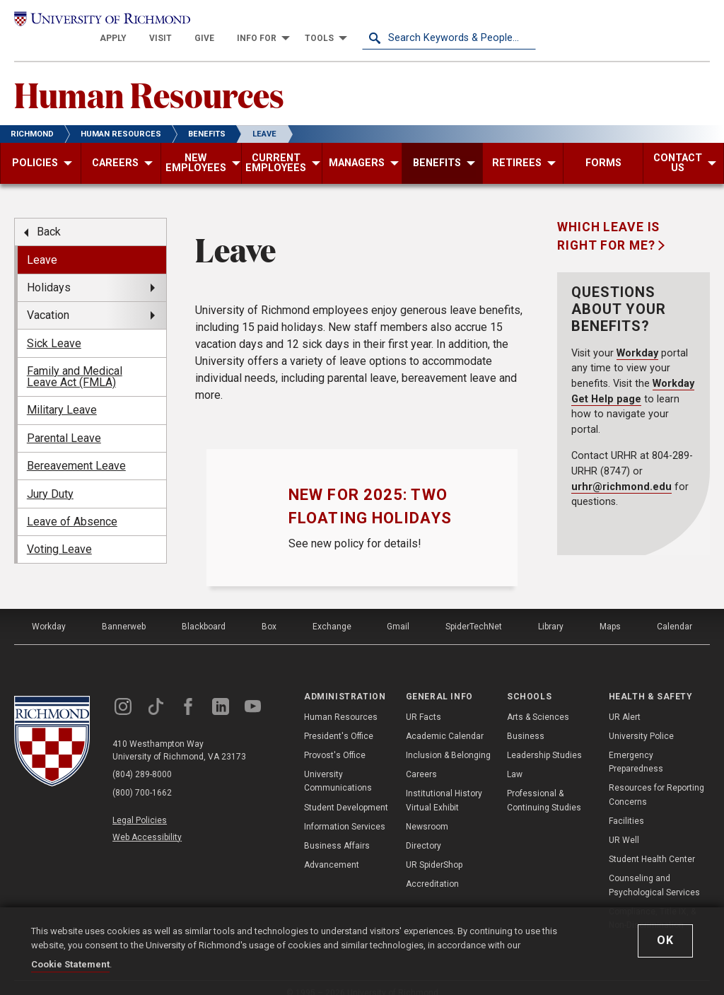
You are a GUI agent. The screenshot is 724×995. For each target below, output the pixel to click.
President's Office (338, 721)
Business (525, 721)
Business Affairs (337, 830)
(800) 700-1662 (142, 778)
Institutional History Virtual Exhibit (444, 784)
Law (514, 759)
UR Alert (625, 701)
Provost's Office (335, 740)
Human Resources (149, 78)
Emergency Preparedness (636, 746)
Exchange (332, 611)
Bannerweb (124, 611)
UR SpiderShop (434, 849)
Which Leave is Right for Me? (608, 220)
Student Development (346, 792)
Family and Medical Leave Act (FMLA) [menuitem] (74, 361)
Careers (421, 759)
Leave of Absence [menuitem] (72, 506)
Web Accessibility (147, 821)
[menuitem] (287, 23)
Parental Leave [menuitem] (64, 422)
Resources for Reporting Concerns (656, 779)
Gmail (398, 611)
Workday (637, 338)
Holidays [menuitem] (49, 272)
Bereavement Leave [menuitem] (76, 450)
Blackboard (204, 611)
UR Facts (423, 701)
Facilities (626, 805)
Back (49, 216)
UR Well (624, 825)
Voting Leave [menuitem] (59, 533)
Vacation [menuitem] (48, 299)
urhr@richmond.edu (621, 471)
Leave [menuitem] (42, 244)
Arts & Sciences (538, 701)
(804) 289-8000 (142, 759)
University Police (641, 721)
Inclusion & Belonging (448, 740)
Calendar (674, 611)
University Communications (338, 765)
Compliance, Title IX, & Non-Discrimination (652, 902)
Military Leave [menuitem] (62, 395)
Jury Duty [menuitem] (50, 478)
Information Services (344, 811)
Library (551, 611)
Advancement (331, 849)
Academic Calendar (445, 721)
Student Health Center (652, 844)
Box (269, 611)
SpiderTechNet (473, 611)
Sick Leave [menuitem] (54, 327)
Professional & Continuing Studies (544, 784)
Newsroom (427, 811)
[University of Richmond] (101, 22)
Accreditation (432, 868)
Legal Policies (139, 805)
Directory (423, 830)
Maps (610, 611)
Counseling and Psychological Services (654, 869)
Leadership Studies (544, 740)
